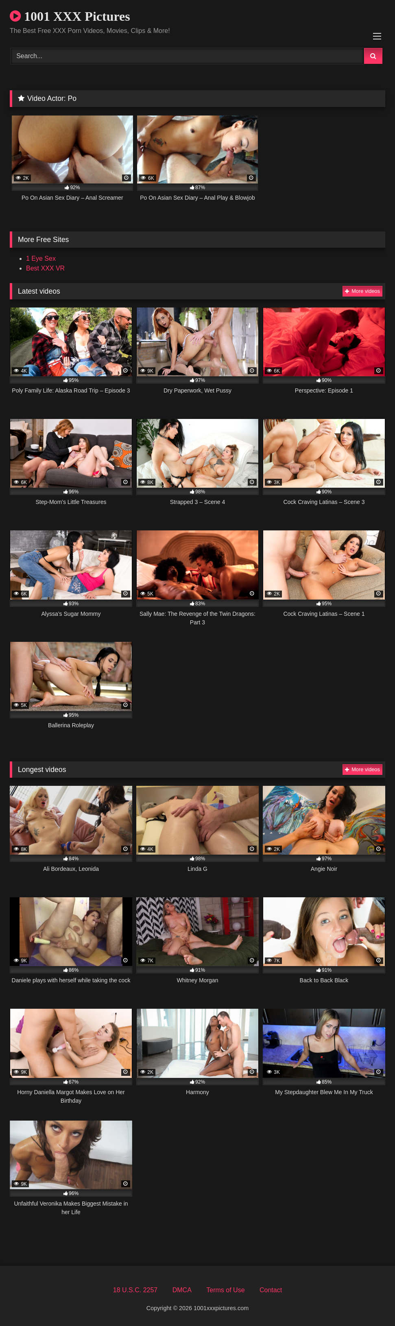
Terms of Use (225, 1290)
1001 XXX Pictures (70, 16)
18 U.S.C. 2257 (135, 1290)
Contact (271, 1290)
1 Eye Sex (41, 258)
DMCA (182, 1290)
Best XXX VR (45, 268)
